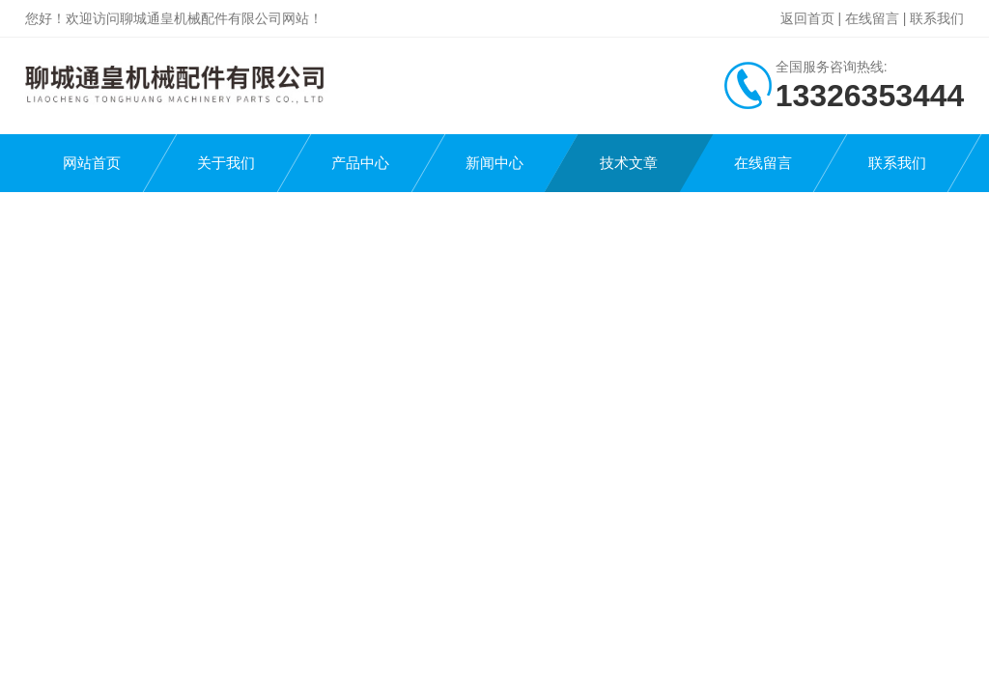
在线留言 (872, 18)
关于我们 (226, 162)
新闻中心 (494, 162)
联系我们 (937, 18)
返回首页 (807, 18)
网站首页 (92, 162)
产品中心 (360, 162)
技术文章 (629, 162)
